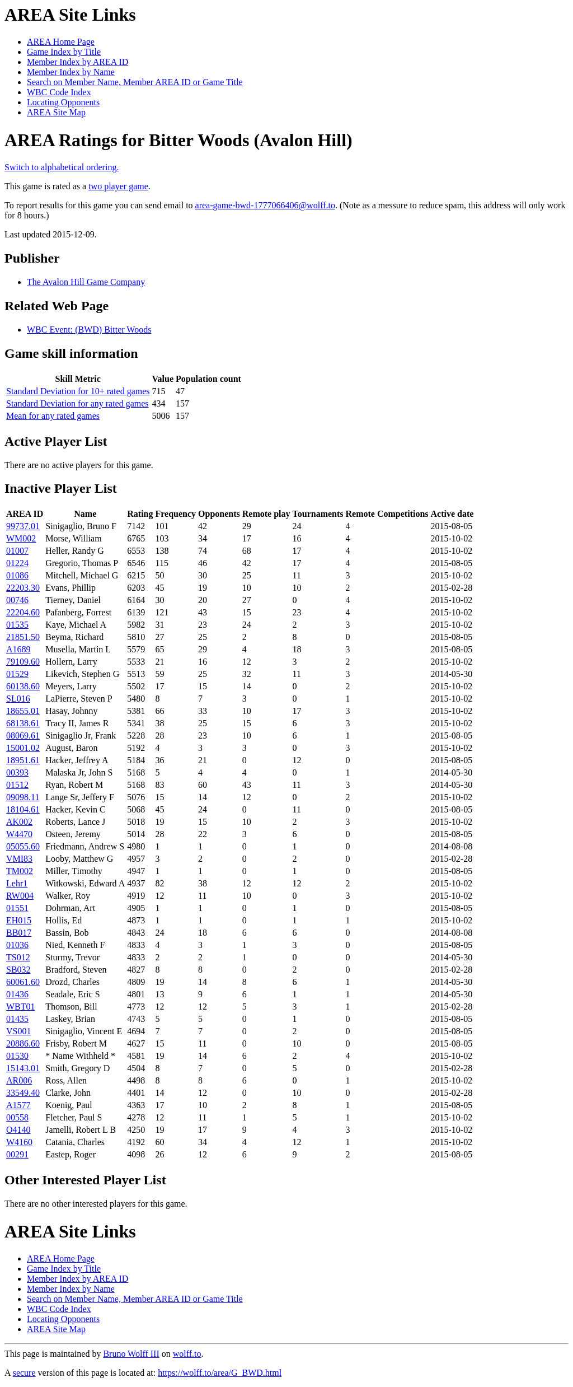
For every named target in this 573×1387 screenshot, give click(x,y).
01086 (17, 575)
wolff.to (187, 1353)
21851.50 (23, 637)
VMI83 (19, 858)
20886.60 (23, 1043)
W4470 (19, 834)
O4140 (18, 1129)
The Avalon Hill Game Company (86, 282)
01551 (17, 908)
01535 (17, 624)
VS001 (18, 1031)
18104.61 (23, 809)
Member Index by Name (71, 72)
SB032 (18, 969)
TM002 (19, 871)
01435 (17, 1019)
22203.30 (23, 587)
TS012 (18, 957)
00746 (17, 600)
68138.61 (23, 723)
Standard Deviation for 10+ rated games (78, 391)
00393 (17, 772)
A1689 (18, 649)
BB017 (18, 932)
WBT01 (20, 1006)
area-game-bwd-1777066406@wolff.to (265, 205)
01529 (17, 674)
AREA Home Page (61, 41)
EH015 (18, 920)
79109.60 (23, 661)
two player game (118, 186)
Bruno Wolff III (131, 1353)
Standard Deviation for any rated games (77, 403)
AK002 (19, 821)
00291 (17, 1154)
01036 (17, 945)
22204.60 (23, 612)
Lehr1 (16, 883)
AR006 (19, 1080)
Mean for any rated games (53, 416)
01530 (17, 1056)
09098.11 (22, 797)
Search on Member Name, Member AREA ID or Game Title (135, 82)
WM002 (21, 538)
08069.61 (23, 735)
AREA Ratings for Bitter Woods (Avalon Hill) (178, 140)
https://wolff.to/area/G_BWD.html (219, 1372)
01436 (17, 994)
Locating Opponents (63, 102)
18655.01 (23, 711)
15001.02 (23, 748)
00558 (17, 1117)
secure (24, 1372)
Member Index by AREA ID (77, 62)
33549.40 (23, 1093)
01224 (17, 563)
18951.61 (23, 760)
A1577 (18, 1105)
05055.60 (23, 846)
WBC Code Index (59, 92)
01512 (17, 785)
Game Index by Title (64, 52)
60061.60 (23, 982)
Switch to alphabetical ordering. (61, 167)
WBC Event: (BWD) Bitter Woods (89, 329)
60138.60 (23, 686)
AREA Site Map (56, 112)
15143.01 (23, 1068)
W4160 (19, 1142)
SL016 (18, 698)
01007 (17, 550)
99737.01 (23, 526)
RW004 (20, 895)
